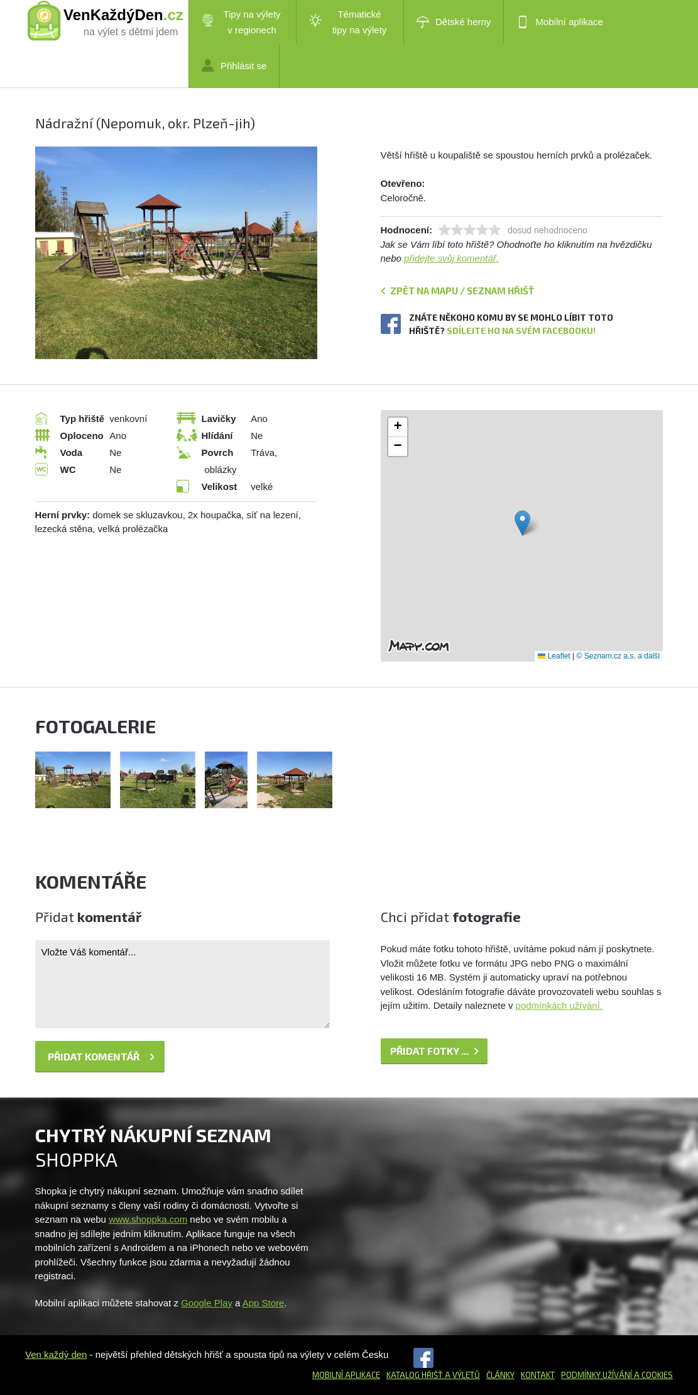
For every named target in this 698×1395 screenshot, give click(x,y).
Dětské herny (454, 22)
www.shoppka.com (148, 1219)
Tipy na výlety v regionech (241, 22)
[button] (522, 523)
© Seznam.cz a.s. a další (618, 656)
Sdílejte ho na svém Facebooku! (521, 330)
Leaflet (554, 656)
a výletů (461, 1375)
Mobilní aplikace (559, 22)
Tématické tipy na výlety (347, 22)
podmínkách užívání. (559, 1005)
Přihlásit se (234, 65)
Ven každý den (56, 1354)
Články (500, 1375)
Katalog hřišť (414, 1375)
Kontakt (538, 1375)
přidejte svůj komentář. (451, 258)
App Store (264, 1303)
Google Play (206, 1303)
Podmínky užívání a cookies (617, 1375)
